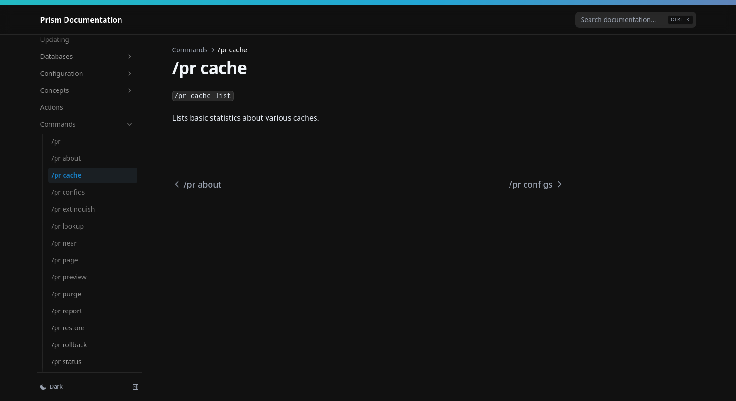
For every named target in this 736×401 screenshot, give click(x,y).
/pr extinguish (73, 209)
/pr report (67, 310)
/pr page (65, 259)
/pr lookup (68, 225)
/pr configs (68, 192)
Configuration (87, 73)
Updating (54, 39)
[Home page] (81, 19)
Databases (87, 56)
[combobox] (635, 20)
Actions (51, 107)
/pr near (64, 242)
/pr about (66, 158)
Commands (87, 124)
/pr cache (66, 175)
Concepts (87, 90)
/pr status (66, 361)
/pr (56, 141)
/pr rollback (69, 344)
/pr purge (66, 293)
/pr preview (69, 276)
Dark (51, 387)
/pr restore (68, 327)
